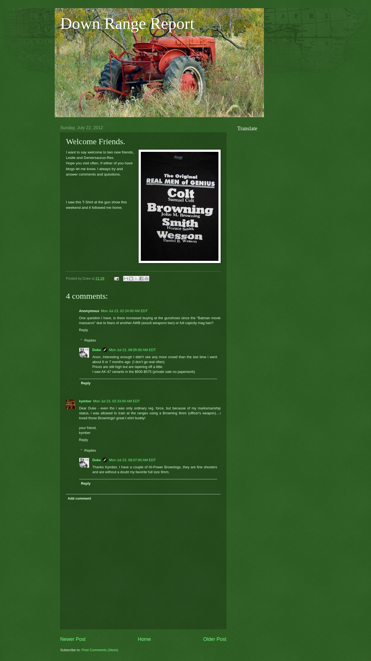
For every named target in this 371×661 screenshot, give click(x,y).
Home (144, 639)
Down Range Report (127, 23)
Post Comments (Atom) (100, 650)
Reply (83, 330)
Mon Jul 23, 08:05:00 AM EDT (132, 350)
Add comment (79, 498)
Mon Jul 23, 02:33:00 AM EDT (116, 401)
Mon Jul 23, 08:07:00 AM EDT (132, 460)
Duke (96, 350)
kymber (85, 401)
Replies (90, 340)
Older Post (214, 639)
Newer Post (73, 639)
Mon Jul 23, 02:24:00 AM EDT (124, 311)
